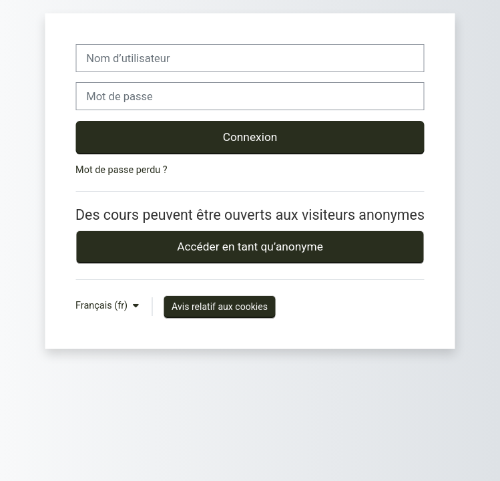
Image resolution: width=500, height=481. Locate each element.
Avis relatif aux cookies (220, 306)
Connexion (250, 137)
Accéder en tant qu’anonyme (250, 246)
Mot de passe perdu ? (121, 170)
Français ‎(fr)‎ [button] (102, 305)
